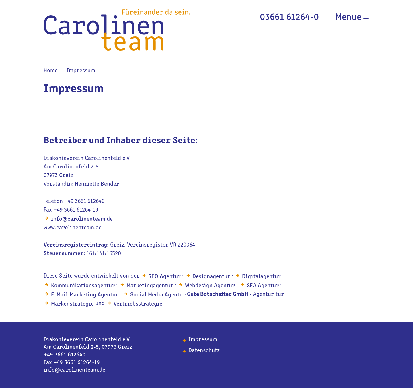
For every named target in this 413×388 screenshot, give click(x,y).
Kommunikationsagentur (83, 286)
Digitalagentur (261, 277)
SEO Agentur (164, 277)
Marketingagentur (149, 286)
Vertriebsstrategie (138, 304)
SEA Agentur (263, 286)
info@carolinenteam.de (82, 219)
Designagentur (211, 277)
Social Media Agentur (158, 295)
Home (51, 71)
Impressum (81, 71)
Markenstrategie (72, 304)
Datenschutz (204, 351)
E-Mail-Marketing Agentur (84, 295)
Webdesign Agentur (210, 286)
